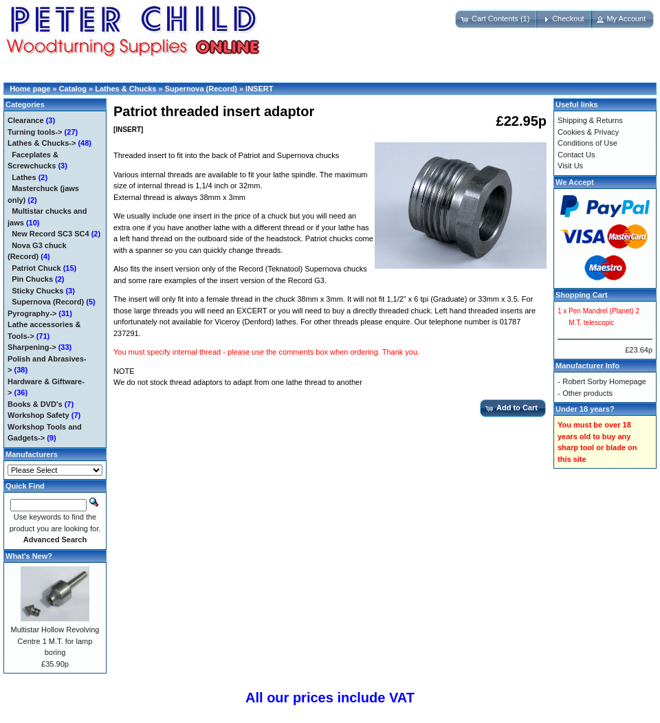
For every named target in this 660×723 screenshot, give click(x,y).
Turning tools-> (35, 132)
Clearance (26, 120)
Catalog (73, 89)
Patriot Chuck (36, 268)
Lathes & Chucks (125, 89)
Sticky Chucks (37, 291)
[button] (496, 19)
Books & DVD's (35, 404)
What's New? (29, 556)
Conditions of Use (587, 143)
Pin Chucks (32, 279)
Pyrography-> (32, 313)
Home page (30, 89)
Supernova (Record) (201, 89)
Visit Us (570, 166)
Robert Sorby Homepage (604, 381)
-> (42, 143)
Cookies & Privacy (588, 132)
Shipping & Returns (590, 120)
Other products (587, 393)
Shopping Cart (582, 295)
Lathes (24, 177)
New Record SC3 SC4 (50, 234)
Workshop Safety (38, 415)
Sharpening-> (32, 347)
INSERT (259, 89)
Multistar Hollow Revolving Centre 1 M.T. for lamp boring (55, 640)
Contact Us (576, 155)
